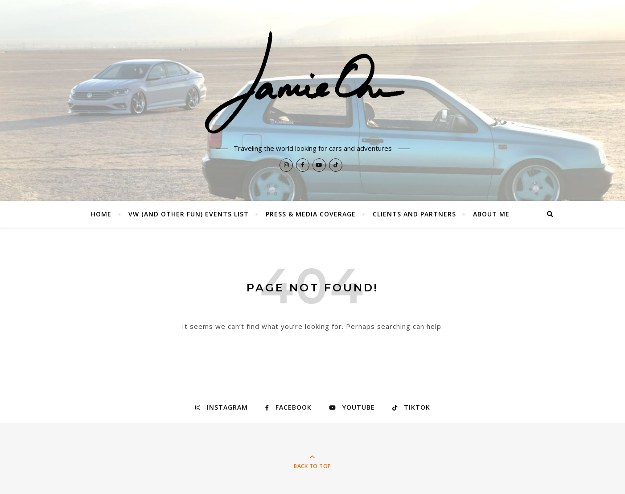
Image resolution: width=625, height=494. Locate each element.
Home (101, 214)
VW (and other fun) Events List (188, 214)
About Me (491, 214)
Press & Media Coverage (311, 214)
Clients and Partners (414, 214)
